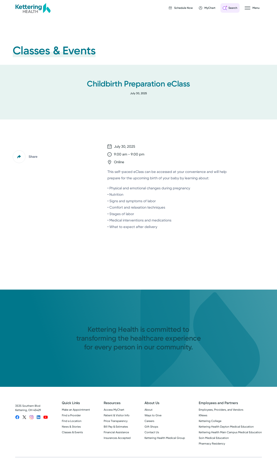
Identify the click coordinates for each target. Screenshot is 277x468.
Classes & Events (72, 432)
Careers (149, 421)
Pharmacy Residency (212, 443)
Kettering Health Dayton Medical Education (226, 426)
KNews (203, 415)
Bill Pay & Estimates (116, 426)
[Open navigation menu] (252, 8)
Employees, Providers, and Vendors (221, 409)
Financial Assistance (116, 432)
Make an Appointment (76, 409)
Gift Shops (151, 426)
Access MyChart (114, 409)
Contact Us (152, 432)
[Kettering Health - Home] (33, 8)
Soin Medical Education (214, 438)
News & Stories (71, 426)
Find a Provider (71, 415)
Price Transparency (116, 421)
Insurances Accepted (117, 438)
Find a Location (71, 421)
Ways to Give (153, 415)
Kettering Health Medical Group (165, 438)
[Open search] (230, 8)
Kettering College (210, 421)
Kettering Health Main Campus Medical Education (230, 432)
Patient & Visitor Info (116, 415)
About (148, 409)
